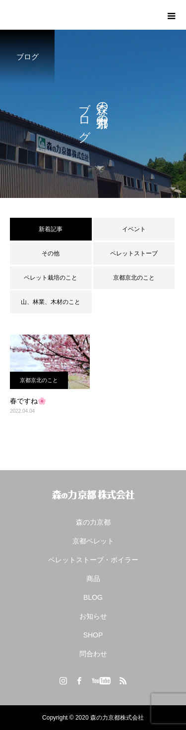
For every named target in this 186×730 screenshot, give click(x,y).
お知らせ (93, 616)
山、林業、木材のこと (50, 301)
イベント (134, 229)
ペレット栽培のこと (50, 277)
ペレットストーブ (134, 253)
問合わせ (93, 654)
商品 (93, 579)
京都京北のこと (134, 277)
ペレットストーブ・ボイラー (93, 560)
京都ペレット (93, 541)
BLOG (93, 597)
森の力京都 (93, 522)
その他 (51, 253)
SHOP (93, 635)
